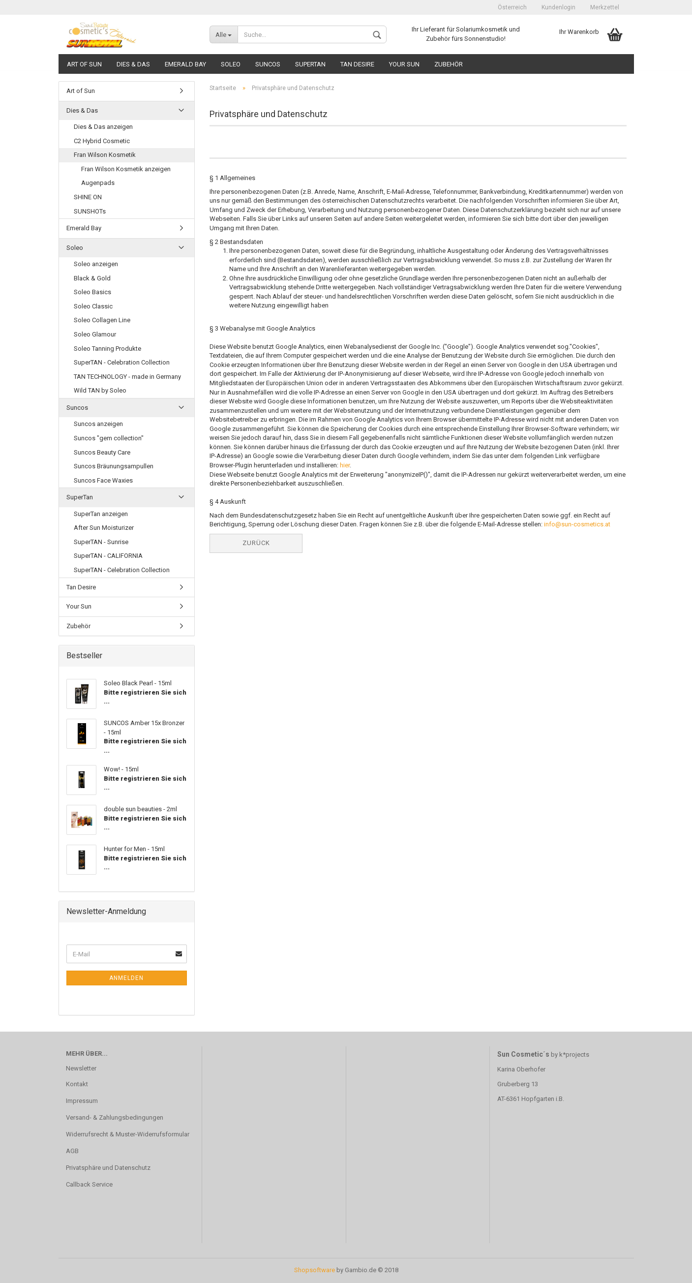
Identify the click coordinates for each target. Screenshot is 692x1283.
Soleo (231, 64)
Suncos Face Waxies (103, 480)
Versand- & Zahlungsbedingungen (114, 1117)
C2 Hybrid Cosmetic (102, 141)
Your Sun (404, 64)
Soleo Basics (92, 292)
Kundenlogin (558, 7)
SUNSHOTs (90, 211)
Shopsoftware (314, 1270)
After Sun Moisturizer (104, 527)
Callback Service (89, 1184)
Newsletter (81, 1068)
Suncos (267, 64)
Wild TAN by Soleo (100, 390)
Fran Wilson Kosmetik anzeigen (126, 169)
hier (345, 465)
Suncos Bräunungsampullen (113, 466)
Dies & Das (133, 64)
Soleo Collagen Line (102, 320)
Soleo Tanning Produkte (107, 348)
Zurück (256, 543)
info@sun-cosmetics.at (577, 524)
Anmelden (126, 978)
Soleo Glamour (95, 334)
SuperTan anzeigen (101, 514)
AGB (72, 1151)
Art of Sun (84, 64)
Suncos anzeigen (98, 424)
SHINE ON (88, 197)
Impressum (82, 1100)
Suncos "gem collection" (109, 438)
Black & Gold (92, 278)
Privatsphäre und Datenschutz (108, 1167)
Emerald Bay (185, 64)
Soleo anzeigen (96, 264)
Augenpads (98, 182)
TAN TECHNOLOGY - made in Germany (127, 376)
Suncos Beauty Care (102, 452)
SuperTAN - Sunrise (101, 542)
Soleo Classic (93, 306)
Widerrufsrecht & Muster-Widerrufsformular (127, 1134)
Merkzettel (604, 7)
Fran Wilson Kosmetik (105, 154)
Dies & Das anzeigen (103, 126)
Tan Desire (357, 64)
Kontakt (77, 1084)
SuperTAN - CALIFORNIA (108, 555)
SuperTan (310, 64)
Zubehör (448, 64)
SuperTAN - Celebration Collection (122, 362)
